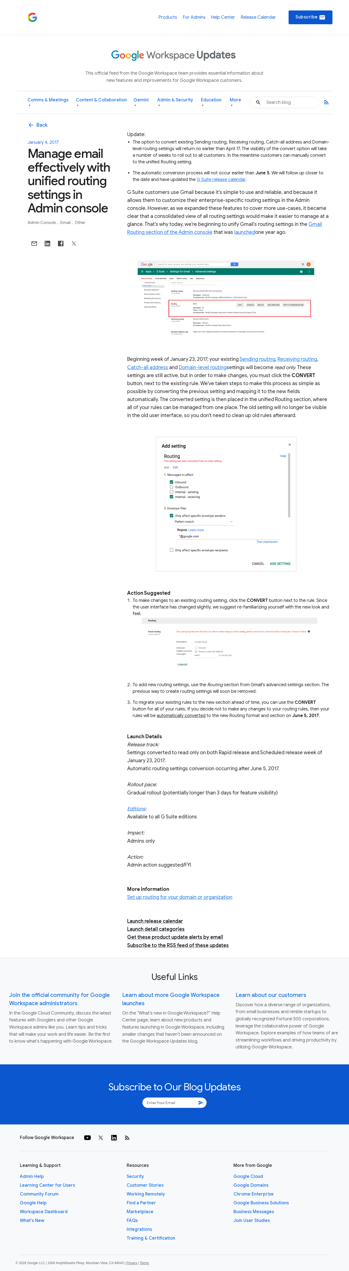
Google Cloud (248, 1176)
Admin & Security (175, 103)
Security (135, 1176)
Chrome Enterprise (253, 1194)
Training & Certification (151, 1238)
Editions (136, 809)
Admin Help (32, 1176)
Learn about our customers (271, 995)
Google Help (33, 1203)
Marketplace (140, 1212)
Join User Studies (251, 1220)
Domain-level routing (203, 367)
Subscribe (310, 17)
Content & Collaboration (101, 103)
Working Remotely (146, 1194)
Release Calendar (258, 17)
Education (211, 103)
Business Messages (253, 1212)
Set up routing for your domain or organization (179, 897)
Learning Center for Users (47, 1185)
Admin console (42, 222)
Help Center (223, 17)
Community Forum (39, 1194)
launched (244, 232)
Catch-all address (147, 367)
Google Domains (250, 1185)
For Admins (194, 17)
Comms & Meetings (48, 103)
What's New (32, 1220)
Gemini (141, 103)
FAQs (132, 1220)
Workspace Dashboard (44, 1212)
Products (167, 17)
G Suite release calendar (221, 179)
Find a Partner (141, 1203)
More (235, 103)
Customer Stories (145, 1185)
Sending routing (257, 359)
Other (80, 222)
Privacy (131, 1263)
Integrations (139, 1229)
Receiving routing (297, 359)
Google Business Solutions (261, 1203)
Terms (144, 1263)
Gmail (65, 222)
